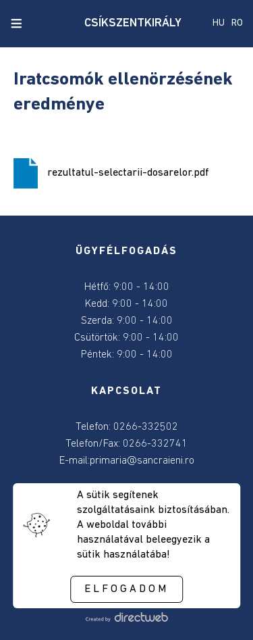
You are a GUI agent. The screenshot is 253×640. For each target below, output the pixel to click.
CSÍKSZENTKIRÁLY (126, 23)
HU (219, 23)
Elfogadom (126, 589)
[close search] (39, 24)
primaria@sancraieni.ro (142, 461)
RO (237, 23)
